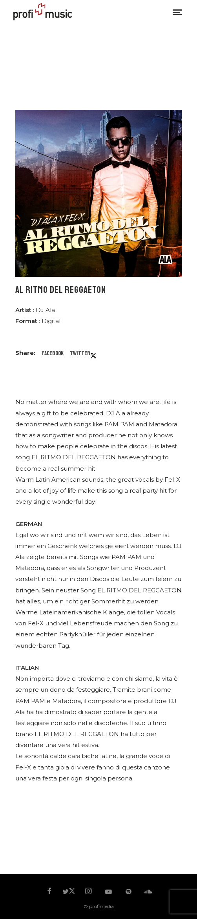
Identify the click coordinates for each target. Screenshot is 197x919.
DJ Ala (45, 310)
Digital (51, 321)
